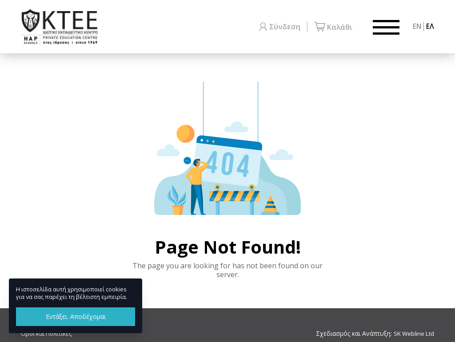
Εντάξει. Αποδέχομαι (76, 316)
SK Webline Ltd (412, 334)
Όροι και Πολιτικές (48, 334)
